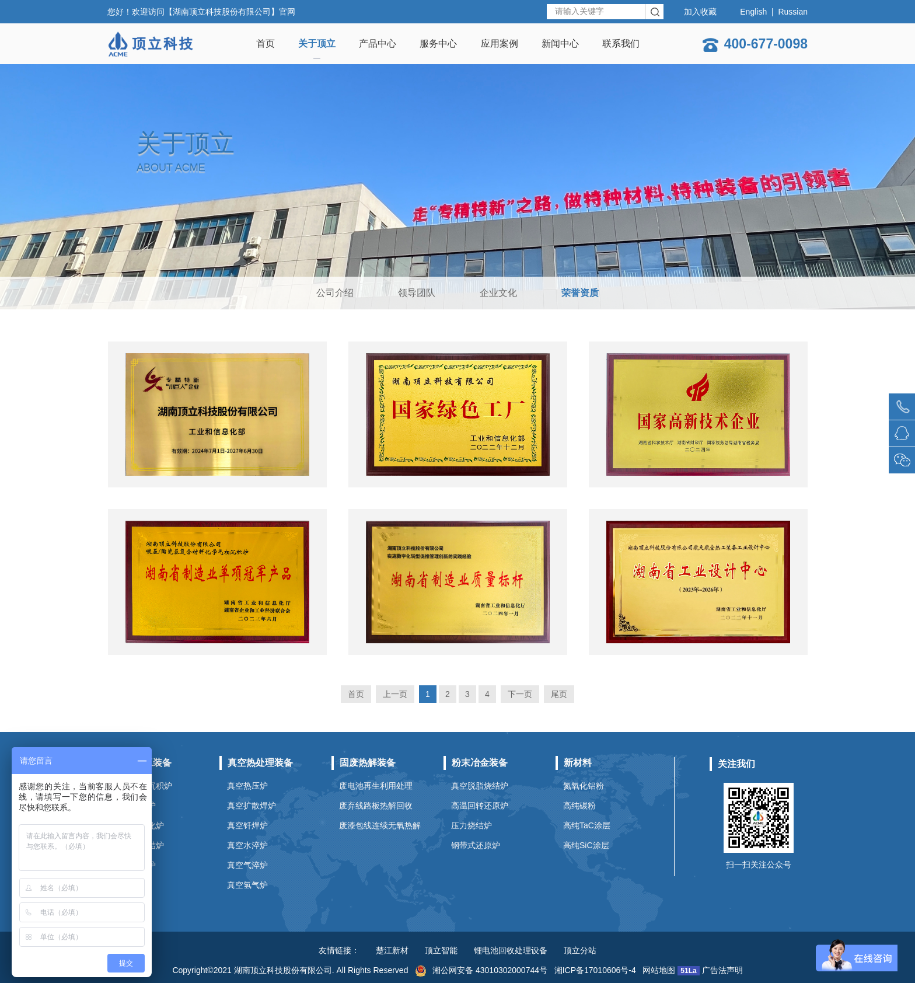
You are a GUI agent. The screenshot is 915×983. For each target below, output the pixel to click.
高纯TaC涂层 (586, 825)
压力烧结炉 (471, 825)
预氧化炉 (131, 885)
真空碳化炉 (135, 805)
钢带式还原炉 (475, 845)
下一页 (520, 694)
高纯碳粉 (579, 805)
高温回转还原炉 (479, 805)
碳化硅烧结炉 (139, 845)
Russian (793, 11)
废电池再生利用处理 (376, 785)
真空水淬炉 (247, 845)
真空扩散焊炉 (251, 805)
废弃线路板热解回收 (376, 805)
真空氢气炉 (247, 885)
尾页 (559, 694)
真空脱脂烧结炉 (479, 785)
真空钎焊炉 (247, 825)
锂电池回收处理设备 (510, 950)
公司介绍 (335, 293)
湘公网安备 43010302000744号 (481, 970)
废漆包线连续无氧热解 (380, 825)
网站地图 (658, 970)
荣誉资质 (580, 293)
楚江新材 (392, 950)
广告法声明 (722, 970)
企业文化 (498, 293)
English (753, 11)
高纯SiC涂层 (586, 845)
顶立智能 (441, 950)
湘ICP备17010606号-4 (595, 970)
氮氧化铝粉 (583, 785)
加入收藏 (700, 11)
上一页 (395, 694)
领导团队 (416, 293)
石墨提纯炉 (135, 865)
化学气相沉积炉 (143, 785)
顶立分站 (580, 950)
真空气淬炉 (247, 865)
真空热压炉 (247, 785)
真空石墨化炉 (139, 825)
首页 (356, 694)
